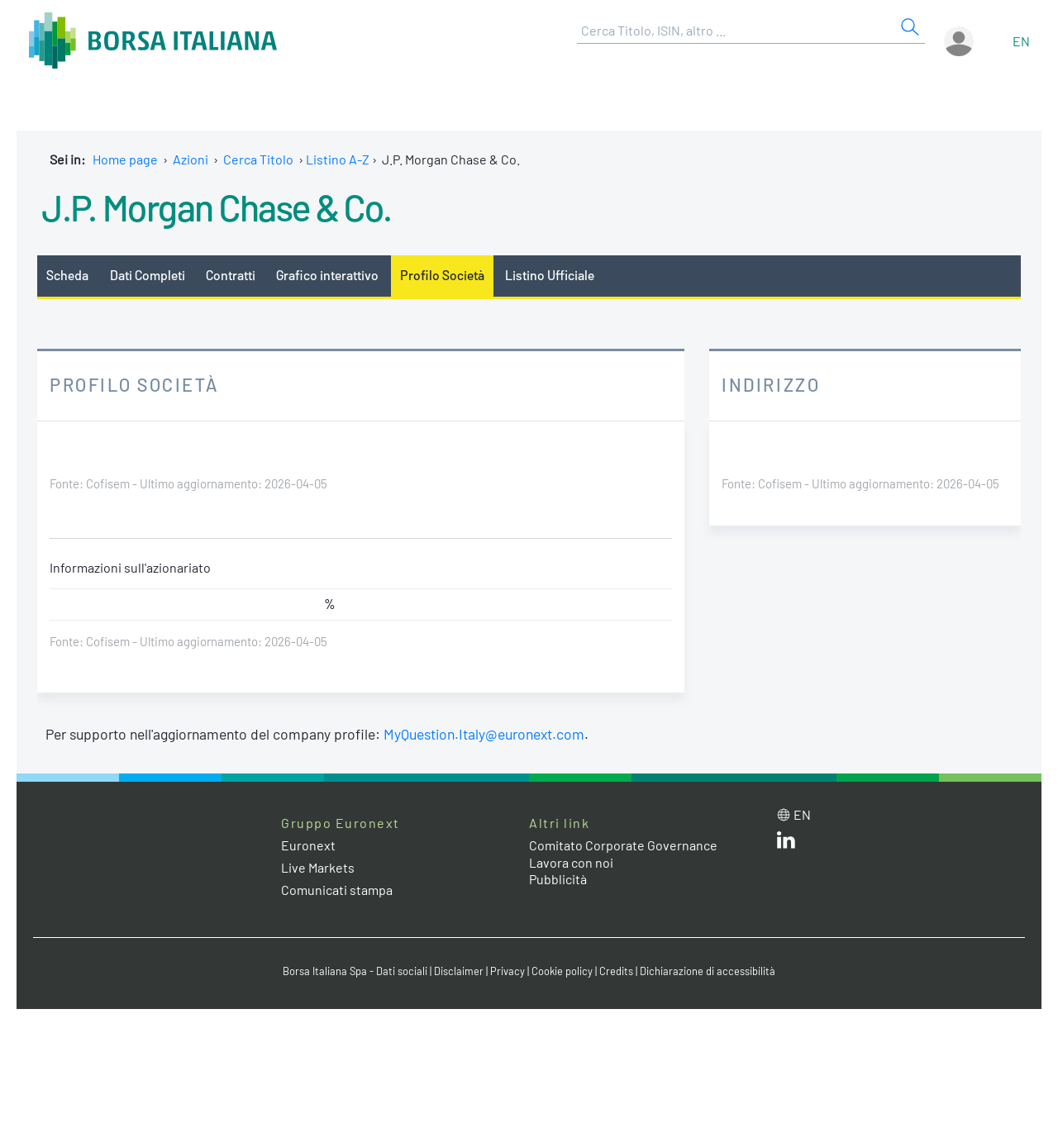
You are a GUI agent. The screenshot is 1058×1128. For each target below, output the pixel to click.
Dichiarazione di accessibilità (707, 971)
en (1021, 41)
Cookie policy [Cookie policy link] (562, 971)
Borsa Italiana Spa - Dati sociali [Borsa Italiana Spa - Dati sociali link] (355, 971)
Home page (125, 159)
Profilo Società (442, 275)
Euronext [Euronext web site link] (308, 845)
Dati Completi (147, 275)
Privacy (507, 971)
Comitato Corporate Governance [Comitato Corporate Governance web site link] (623, 845)
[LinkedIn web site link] (786, 843)
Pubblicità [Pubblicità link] (558, 879)
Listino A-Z (337, 159)
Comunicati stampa (337, 889)
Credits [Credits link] (616, 971)
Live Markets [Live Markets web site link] (318, 867)
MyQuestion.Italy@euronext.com (484, 734)
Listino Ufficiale (549, 275)
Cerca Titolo (258, 159)
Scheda (67, 275)
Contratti (230, 275)
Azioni (190, 159)
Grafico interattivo (327, 275)
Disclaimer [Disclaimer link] (459, 971)
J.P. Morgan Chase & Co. (216, 206)
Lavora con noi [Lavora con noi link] (571, 862)
